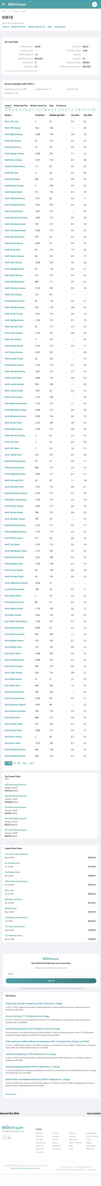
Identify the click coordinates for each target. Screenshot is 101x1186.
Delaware (40, 1146)
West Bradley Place (13, 647)
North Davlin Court (12, 250)
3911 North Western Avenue (16, 830)
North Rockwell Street (14, 487)
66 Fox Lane (9, 890)
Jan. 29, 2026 (9, 903)
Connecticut (41, 1143)
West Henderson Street (15, 749)
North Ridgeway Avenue (15, 474)
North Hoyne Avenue (13, 333)
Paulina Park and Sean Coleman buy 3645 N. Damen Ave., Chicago (34, 1003)
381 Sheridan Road (12, 863)
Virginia (89, 1143)
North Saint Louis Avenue (15, 499)
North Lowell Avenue (14, 397)
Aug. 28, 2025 (9, 858)
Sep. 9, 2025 (9, 876)
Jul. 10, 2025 (9, 867)
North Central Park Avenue (16, 217)
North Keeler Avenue (13, 352)
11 (50, 89)
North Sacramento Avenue (16, 493)
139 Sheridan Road (12, 872)
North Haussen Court (14, 326)
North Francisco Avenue (15, 288)
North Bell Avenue (12, 179)
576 (24, 89)
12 (76, 89)
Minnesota (56, 1149)
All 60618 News (11, 1094)
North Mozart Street (13, 423)
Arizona (39, 1133)
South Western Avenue (14, 589)
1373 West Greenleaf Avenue (16, 918)
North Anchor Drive (13, 147)
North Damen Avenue (14, 243)
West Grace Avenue (13, 737)
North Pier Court (12, 442)
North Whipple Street (14, 564)
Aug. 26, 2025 (9, 930)
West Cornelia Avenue (14, 660)
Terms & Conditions (82, 1167)
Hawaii (55, 1140)
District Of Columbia (40, 1150)
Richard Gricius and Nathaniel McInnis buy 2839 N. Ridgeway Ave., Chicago (38, 1079)
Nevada (72, 1136)
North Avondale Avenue (15, 166)
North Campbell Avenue (15, 205)
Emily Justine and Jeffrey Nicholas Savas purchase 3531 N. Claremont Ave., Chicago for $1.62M (47, 1041)
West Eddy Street (12, 717)
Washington (91, 1146)
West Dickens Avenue (14, 692)
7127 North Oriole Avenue (15, 927)
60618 (15, 788)
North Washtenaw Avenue (16, 551)
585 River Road (10, 908)
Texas (88, 1140)
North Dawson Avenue (14, 256)
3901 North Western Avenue (16, 819)
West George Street (13, 730)
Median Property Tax (36, 27)
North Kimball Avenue (14, 365)
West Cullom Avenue (14, 666)
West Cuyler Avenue (13, 672)
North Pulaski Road (13, 455)
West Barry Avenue (13, 615)
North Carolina (75, 1143)
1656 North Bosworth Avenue (16, 881)
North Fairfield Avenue (14, 282)
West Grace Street (13, 743)
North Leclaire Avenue (14, 384)
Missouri (72, 1133)
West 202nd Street (13, 596)
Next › (25, 763)
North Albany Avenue (14, 134)
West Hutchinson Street (15, 756)
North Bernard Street (13, 192)
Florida (55, 1133)
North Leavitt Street (13, 378)
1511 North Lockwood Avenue (16, 854)
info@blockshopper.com (13, 1131)
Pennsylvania (91, 1133)
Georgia (55, 1136)
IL (8, 11)
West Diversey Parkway (15, 705)
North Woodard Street (14, 576)
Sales (49, 27)
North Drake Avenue (13, 262)
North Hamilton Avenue (15, 307)
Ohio (71, 1146)
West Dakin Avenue (13, 679)
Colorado (39, 1140)
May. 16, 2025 (9, 912)
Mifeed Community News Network (25, 1168)
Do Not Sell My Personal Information (70, 1170)
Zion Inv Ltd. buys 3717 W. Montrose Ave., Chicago (27, 1016)
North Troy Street (12, 544)
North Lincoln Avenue (14, 390)
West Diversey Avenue (15, 698)
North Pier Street (12, 448)
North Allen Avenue (13, 141)
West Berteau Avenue (14, 640)
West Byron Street (13, 653)
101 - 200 (17, 763)
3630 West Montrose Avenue (16, 796)
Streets (9, 115)
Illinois (54, 1143)
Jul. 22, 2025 (9, 894)
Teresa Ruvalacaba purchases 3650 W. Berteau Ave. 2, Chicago (33, 1067)
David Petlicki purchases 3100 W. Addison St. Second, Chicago (33, 1029)
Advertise (92, 1170)
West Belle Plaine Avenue (16, 621)
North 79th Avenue (13, 128)
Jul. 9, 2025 (8, 921)
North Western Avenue (14, 557)
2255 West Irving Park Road (15, 785)
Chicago (8, 788)
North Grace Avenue (13, 294)
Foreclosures (60, 27)
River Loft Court (11, 121)
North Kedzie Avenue (14, 346)
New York (73, 1140)
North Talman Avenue (14, 538)
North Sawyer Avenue (14, 506)
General (5, 27)
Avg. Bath (88, 115)
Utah (71, 1149)
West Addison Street (14, 608)
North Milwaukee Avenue (15, 410)
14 (17, 93)
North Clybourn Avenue (14, 237)
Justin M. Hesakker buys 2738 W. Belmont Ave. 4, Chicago (31, 1054)
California (40, 1136)
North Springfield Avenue (15, 531)
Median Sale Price (18, 27)
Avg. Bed (75, 115)
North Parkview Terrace (15, 435)
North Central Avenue (14, 211)
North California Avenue (15, 198)
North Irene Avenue (13, 339)
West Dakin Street (12, 685)
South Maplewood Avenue (16, 583)
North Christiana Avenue (15, 224)
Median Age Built (57, 115)
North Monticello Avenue (15, 416)
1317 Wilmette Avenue (13, 936)
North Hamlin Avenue (14, 314)
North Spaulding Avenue (15, 525)
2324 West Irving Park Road (15, 807)
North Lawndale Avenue (15, 371)
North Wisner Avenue (14, 570)
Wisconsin (90, 1149)
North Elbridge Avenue (14, 269)
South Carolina (92, 1136)
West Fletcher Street (14, 724)
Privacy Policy (66, 1167)
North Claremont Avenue (15, 230)
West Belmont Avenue (14, 628)
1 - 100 (8, 763)
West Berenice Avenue (14, 634)
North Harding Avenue (14, 320)
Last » (31, 763)
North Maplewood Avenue (16, 403)
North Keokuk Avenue (14, 358)
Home (4, 11)
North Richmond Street (14, 467)
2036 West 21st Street (13, 899)
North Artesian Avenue (14, 153)
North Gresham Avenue (15, 301)
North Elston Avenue (13, 275)
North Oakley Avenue (14, 429)
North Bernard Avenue (14, 185)
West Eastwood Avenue (15, 711)
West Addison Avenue (14, 602)
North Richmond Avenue (15, 461)
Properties (40, 115)
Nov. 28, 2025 (9, 885)
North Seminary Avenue (15, 519)
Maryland (56, 1146)
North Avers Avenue (13, 160)
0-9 (93, 110)
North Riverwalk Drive (14, 480)
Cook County (15, 11)
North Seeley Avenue (14, 512)
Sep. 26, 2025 (9, 939)
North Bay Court (11, 173)
